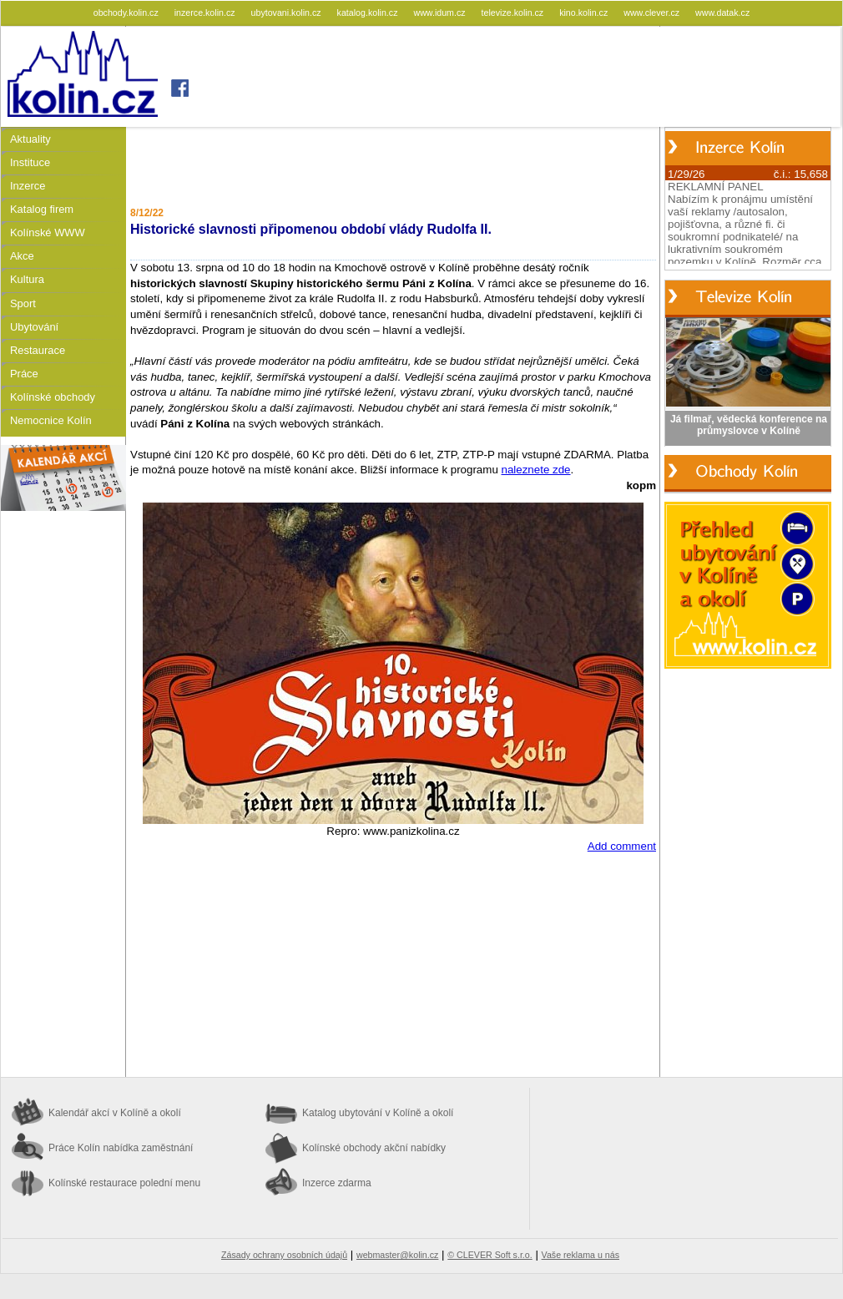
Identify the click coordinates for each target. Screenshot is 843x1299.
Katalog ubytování (377, 1113)
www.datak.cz (722, 13)
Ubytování (34, 327)
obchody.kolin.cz (127, 13)
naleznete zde (536, 469)
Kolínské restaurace (124, 1183)
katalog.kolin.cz (369, 13)
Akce (22, 256)
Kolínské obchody (52, 397)
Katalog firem (41, 209)
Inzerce (27, 185)
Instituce (30, 162)
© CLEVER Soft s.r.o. (489, 1255)
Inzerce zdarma (336, 1183)
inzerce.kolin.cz (206, 13)
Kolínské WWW (47, 232)
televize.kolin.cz (514, 13)
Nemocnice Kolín (51, 420)
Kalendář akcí (114, 1113)
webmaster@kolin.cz (397, 1255)
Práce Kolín (120, 1148)
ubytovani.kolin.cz (287, 13)
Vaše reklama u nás (580, 1255)
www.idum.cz (440, 13)
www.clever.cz (652, 13)
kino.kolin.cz (584, 13)
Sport (23, 303)
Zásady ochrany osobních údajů (284, 1255)
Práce (24, 373)
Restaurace (37, 350)
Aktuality (30, 139)
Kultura (27, 279)
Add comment (622, 846)
